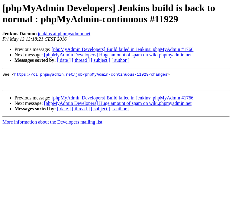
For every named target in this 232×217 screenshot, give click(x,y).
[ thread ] (81, 60)
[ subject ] (100, 60)
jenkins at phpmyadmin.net (64, 33)
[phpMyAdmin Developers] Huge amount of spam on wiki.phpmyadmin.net (118, 54)
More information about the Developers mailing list (52, 124)
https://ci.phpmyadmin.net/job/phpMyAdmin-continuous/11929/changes (90, 75)
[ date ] (64, 60)
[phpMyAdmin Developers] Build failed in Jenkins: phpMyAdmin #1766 (123, 49)
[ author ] (120, 60)
